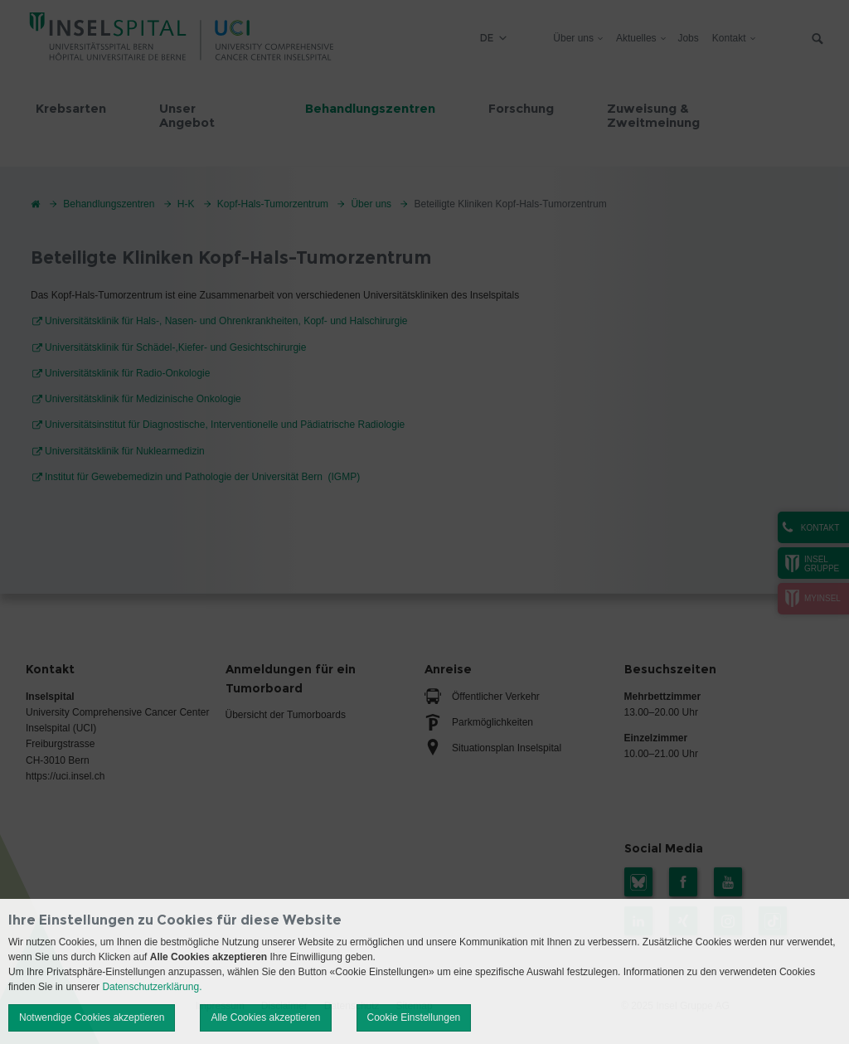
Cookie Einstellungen (414, 1017)
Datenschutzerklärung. (151, 987)
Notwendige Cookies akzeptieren (91, 1017)
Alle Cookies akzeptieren (265, 1017)
